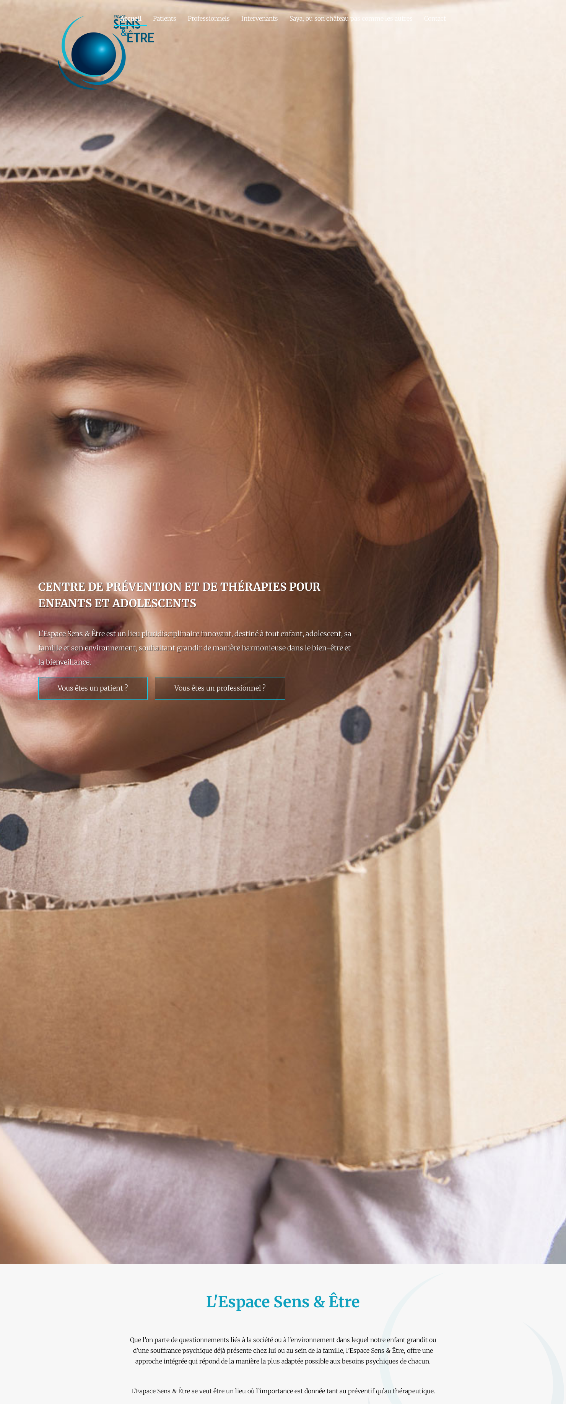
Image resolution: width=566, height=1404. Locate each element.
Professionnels (209, 18)
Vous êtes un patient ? (93, 688)
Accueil (131, 18)
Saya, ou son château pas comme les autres (351, 18)
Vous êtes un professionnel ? (220, 688)
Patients (164, 18)
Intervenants (259, 18)
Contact (435, 18)
